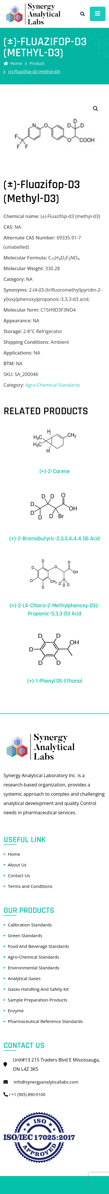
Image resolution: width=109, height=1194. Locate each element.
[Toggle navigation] (98, 14)
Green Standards (25, 935)
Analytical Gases (24, 978)
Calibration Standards (30, 925)
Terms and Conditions (30, 886)
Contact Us (19, 875)
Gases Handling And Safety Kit (38, 989)
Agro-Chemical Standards (52, 385)
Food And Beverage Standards (38, 946)
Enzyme (16, 1010)
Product (37, 63)
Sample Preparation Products (37, 1000)
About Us (17, 865)
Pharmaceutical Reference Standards (45, 1021)
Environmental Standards (33, 968)
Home (12, 63)
